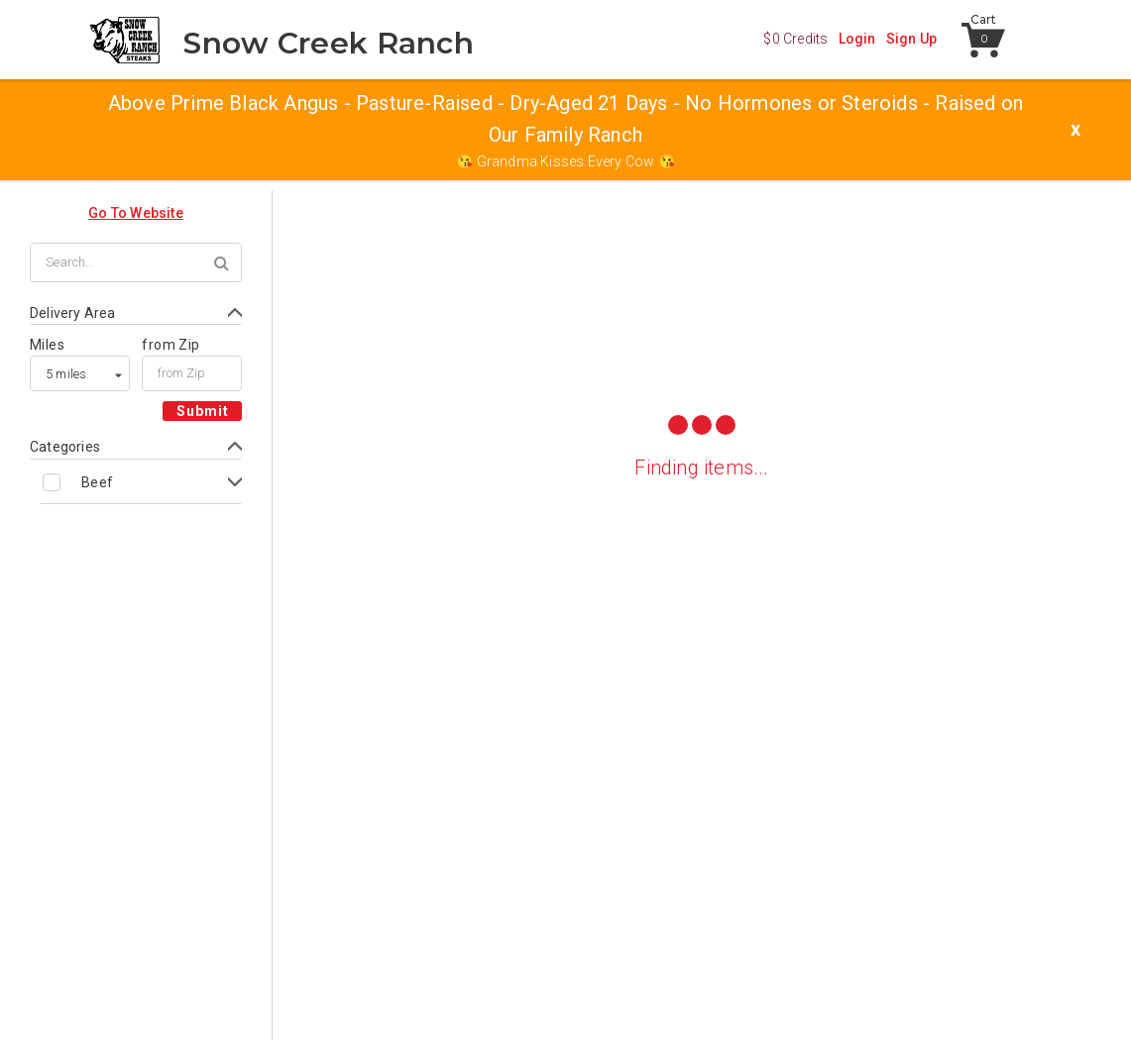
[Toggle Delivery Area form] (136, 313)
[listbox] (80, 373)
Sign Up (911, 39)
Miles (47, 345)
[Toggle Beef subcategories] (141, 482)
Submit (202, 411)
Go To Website (135, 213)
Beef (97, 482)
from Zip (170, 345)
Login (857, 39)
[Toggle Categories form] (136, 447)
